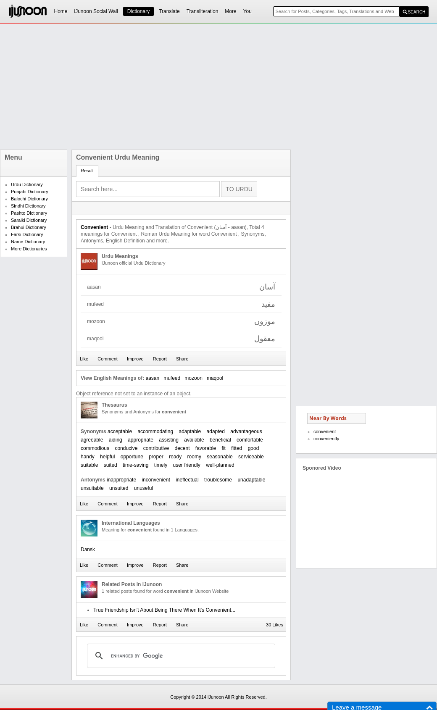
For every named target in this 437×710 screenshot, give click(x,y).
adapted (216, 431)
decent (182, 448)
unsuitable (92, 488)
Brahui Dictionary (28, 227)
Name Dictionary (28, 241)
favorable (205, 448)
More (230, 11)
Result (87, 170)
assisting (169, 440)
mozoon (193, 378)
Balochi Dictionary (29, 198)
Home (61, 11)
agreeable (92, 440)
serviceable (251, 457)
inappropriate (121, 480)
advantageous (246, 431)
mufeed (171, 378)
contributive (156, 448)
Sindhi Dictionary (28, 205)
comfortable (250, 440)
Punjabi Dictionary (29, 191)
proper (156, 457)
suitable (89, 465)
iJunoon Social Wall (96, 11)
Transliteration (202, 11)
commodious (95, 448)
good (253, 448)
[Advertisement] (192, 86)
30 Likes (274, 624)
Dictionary (138, 11)
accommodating (155, 431)
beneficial (220, 440)
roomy (194, 457)
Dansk (88, 549)
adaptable (190, 431)
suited (110, 465)
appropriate (140, 440)
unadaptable (251, 480)
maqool (215, 378)
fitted (236, 448)
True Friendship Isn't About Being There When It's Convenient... (164, 610)
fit (224, 448)
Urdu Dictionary (27, 184)
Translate (169, 11)
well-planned (220, 465)
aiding (115, 440)
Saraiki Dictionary (29, 220)
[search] (180, 656)
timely (160, 465)
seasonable (219, 457)
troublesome (218, 480)
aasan (152, 378)
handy (88, 457)
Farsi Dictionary (27, 234)
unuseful (143, 488)
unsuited (118, 488)
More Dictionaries (29, 248)
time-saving (135, 465)
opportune (132, 457)
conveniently (326, 438)
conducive (126, 448)
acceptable (120, 431)
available (194, 440)
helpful (107, 457)
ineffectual (187, 480)
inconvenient (156, 480)
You (247, 11)
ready (175, 457)
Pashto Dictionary (29, 213)
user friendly (186, 465)
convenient (324, 431)
